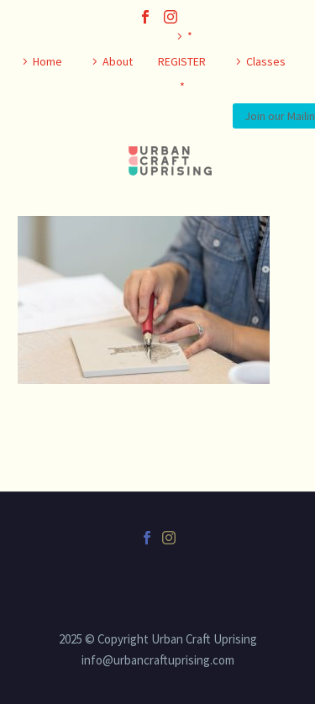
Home (47, 61)
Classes (266, 61)
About (117, 61)
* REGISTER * (182, 61)
